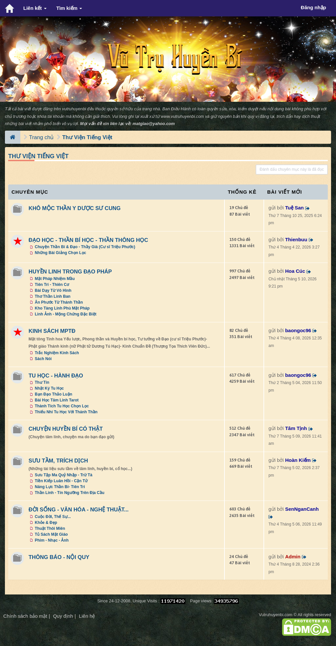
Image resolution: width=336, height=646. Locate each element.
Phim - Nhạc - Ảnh (52, 540)
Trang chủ (41, 137)
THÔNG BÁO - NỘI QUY (59, 557)
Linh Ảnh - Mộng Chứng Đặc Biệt (65, 314)
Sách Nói (43, 358)
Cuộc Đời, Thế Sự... (53, 516)
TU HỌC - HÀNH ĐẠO (56, 375)
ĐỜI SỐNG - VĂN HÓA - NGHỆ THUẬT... (79, 509)
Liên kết (35, 8)
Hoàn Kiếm (298, 460)
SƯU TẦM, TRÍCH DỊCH (58, 460)
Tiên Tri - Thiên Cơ (52, 284)
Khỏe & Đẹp (46, 522)
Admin (293, 556)
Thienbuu (296, 239)
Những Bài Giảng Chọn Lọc (60, 252)
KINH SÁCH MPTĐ (52, 331)
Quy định (63, 616)
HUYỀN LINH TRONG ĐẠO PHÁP (70, 271)
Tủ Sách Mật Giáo (51, 534)
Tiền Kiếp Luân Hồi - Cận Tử (61, 481)
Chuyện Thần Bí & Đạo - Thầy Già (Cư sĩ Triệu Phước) (85, 247)
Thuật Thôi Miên (50, 528)
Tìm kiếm (69, 8)
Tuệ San (294, 207)
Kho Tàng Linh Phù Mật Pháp (62, 308)
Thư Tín (42, 382)
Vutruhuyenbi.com (275, 614)
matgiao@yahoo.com (154, 123)
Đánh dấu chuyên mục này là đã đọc (292, 169)
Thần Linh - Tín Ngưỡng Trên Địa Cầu (69, 492)
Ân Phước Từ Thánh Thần (59, 302)
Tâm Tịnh (296, 428)
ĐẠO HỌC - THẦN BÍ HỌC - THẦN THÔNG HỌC (88, 240)
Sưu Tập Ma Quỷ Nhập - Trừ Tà (63, 475)
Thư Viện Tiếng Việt (87, 137)
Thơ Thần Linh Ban (53, 296)
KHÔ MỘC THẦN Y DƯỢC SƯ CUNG (75, 208)
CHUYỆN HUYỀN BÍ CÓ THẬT (66, 429)
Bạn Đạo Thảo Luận (53, 394)
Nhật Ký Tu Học (49, 388)
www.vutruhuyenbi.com (182, 116)
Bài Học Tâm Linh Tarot (56, 400)
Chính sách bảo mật (25, 616)
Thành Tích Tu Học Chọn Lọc (62, 406)
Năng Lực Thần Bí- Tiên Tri (60, 486)
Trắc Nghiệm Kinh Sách (57, 353)
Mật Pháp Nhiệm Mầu (55, 278)
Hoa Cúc (295, 271)
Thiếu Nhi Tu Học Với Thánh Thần (66, 412)
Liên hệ (87, 616)
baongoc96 (298, 330)
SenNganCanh (302, 509)
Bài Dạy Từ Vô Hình (53, 290)
